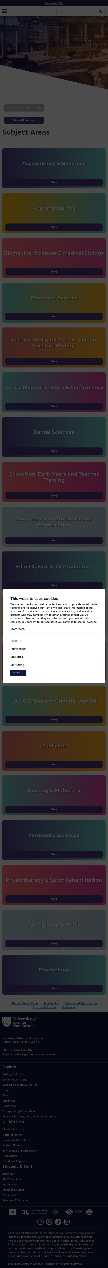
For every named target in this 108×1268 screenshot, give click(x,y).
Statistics (16, 657)
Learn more (17, 629)
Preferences (18, 649)
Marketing (17, 665)
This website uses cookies (34, 599)
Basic (13, 641)
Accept (17, 673)
